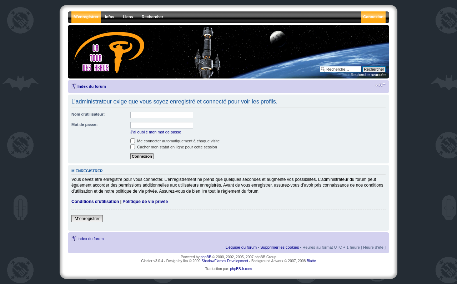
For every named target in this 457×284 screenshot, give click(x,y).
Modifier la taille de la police (380, 85)
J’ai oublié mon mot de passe (155, 132)
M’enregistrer (87, 218)
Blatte (311, 261)
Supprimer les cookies (279, 247)
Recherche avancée (368, 74)
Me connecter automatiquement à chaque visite (175, 141)
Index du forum (91, 86)
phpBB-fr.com (241, 269)
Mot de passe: (84, 124)
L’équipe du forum (241, 247)
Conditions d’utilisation (95, 201)
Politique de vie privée (145, 201)
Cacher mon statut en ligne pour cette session (173, 147)
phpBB (206, 257)
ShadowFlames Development (224, 261)
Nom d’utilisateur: (88, 114)
